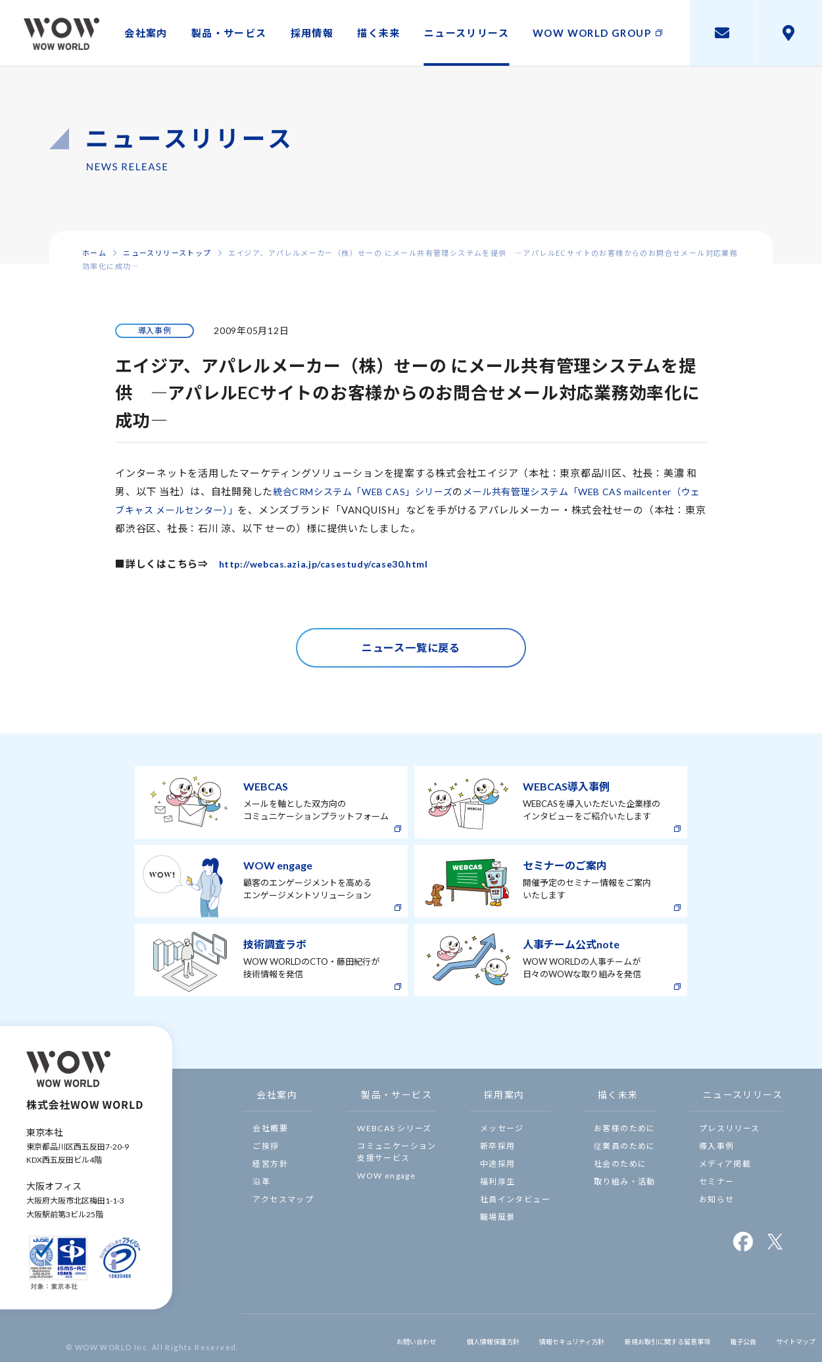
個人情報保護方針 (429, 1338)
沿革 (261, 1181)
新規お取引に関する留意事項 (639, 1338)
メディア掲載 (725, 1164)
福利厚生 (498, 1181)
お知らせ (717, 1199)
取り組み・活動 (625, 1181)
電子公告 (730, 1338)
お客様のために (625, 1128)
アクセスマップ (283, 1199)
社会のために (620, 1164)
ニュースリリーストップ (167, 253)
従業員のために (625, 1146)
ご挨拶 (266, 1146)
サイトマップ (789, 1338)
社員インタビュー (515, 1199)
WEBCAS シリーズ (394, 1128)
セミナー (717, 1181)
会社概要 (270, 1128)
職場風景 (498, 1217)
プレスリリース (729, 1128)
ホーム (94, 253)
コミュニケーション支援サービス (397, 1152)
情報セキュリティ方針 (523, 1338)
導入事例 (717, 1146)
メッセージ (502, 1128)
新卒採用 (498, 1146)
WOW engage (386, 1175)
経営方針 (270, 1164)
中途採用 (498, 1164)
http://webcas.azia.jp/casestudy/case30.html (332, 564)
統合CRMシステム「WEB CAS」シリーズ (370, 491)
